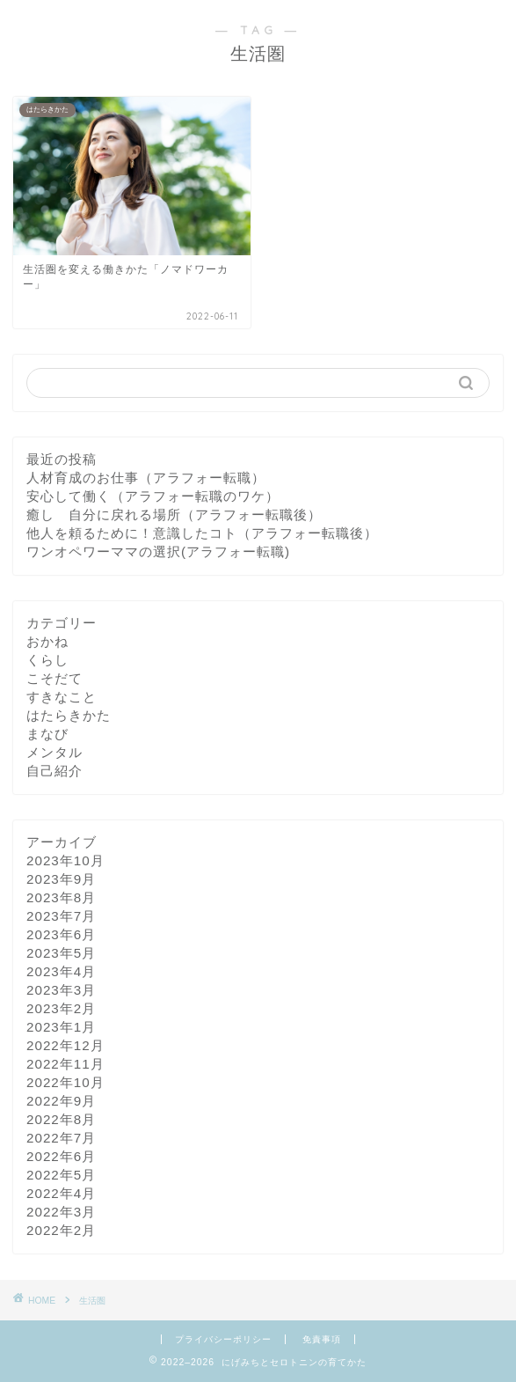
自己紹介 (54, 770)
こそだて (54, 678)
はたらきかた (68, 715)
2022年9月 (61, 1100)
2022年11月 (65, 1063)
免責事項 (321, 1339)
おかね (47, 641)
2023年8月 (61, 897)
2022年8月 (61, 1119)
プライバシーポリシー (223, 1339)
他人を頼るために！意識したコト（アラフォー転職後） (202, 533)
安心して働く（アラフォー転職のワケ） (153, 496)
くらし (47, 659)
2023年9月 (61, 878)
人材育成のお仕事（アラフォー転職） (145, 477)
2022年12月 (65, 1045)
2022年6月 (61, 1156)
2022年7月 (61, 1137)
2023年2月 (61, 1008)
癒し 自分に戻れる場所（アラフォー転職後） (174, 514)
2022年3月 (61, 1211)
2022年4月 (61, 1193)
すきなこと (61, 696)
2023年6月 (61, 934)
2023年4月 (61, 971)
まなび (47, 733)
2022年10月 (65, 1082)
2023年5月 (61, 952)
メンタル (54, 752)
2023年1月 (61, 1026)
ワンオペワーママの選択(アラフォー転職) (158, 551)
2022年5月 (61, 1174)
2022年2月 (61, 1230)
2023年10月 (65, 860)
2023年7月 (61, 915)
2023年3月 (61, 989)
